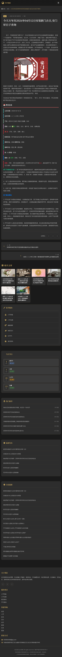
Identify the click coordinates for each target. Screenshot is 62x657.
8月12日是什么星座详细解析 (10, 468)
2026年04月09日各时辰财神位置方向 (13, 431)
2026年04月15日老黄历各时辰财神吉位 (14, 417)
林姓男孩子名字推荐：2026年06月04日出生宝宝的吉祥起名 (19, 458)
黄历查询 (3, 599)
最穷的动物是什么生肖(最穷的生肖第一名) (14, 449)
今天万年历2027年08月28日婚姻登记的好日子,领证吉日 (8, 280)
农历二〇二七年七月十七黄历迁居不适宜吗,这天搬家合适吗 (23, 280)
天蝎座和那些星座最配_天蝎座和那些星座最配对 (16, 421)
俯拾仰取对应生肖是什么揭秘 (11, 463)
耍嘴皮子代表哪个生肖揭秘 (10, 556)
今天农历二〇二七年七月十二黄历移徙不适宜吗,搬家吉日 (23, 298)
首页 (3, 8)
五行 (2, 619)
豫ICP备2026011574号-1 (41, 649)
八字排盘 (3, 594)
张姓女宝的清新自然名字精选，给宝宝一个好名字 (16, 407)
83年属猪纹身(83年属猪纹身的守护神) (13, 551)
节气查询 (3, 602)
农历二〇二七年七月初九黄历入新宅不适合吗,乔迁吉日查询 (8, 298)
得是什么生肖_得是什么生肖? (11, 542)
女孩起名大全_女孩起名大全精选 (12, 454)
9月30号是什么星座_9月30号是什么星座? (14, 533)
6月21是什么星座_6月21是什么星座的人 (13, 523)
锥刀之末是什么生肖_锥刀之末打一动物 (13, 519)
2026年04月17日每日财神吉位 (11, 412)
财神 (2, 625)
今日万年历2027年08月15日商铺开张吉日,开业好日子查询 (38, 280)
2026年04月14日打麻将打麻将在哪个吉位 (14, 426)
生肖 (2, 628)
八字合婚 (3, 597)
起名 (2, 617)
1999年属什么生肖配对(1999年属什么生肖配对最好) (17, 537)
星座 (2, 630)
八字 (2, 614)
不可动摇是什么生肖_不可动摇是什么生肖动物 (15, 528)
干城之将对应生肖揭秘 (9, 547)
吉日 (8, 8)
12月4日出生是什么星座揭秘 (10, 472)
